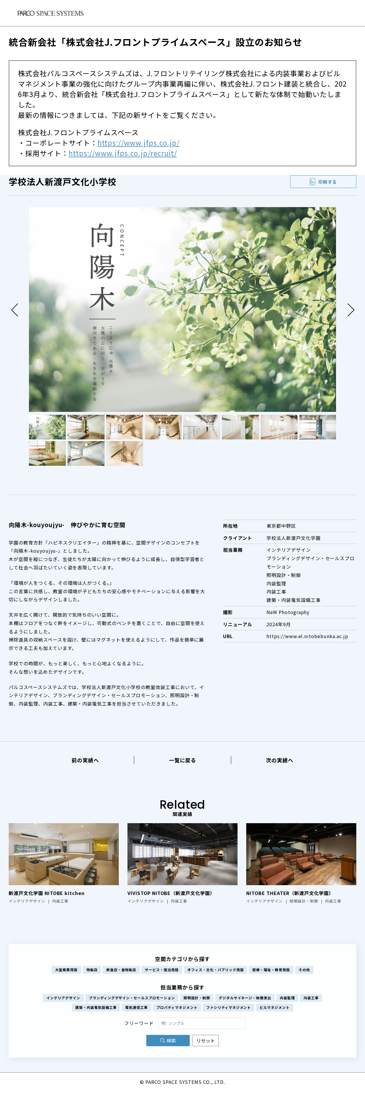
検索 (171, 1043)
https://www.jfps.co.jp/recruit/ (123, 153)
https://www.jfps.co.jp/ (139, 143)
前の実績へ (85, 760)
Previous (17, 309)
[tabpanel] (182, 309)
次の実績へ (279, 760)
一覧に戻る (182, 760)
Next (347, 309)
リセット (205, 1043)
